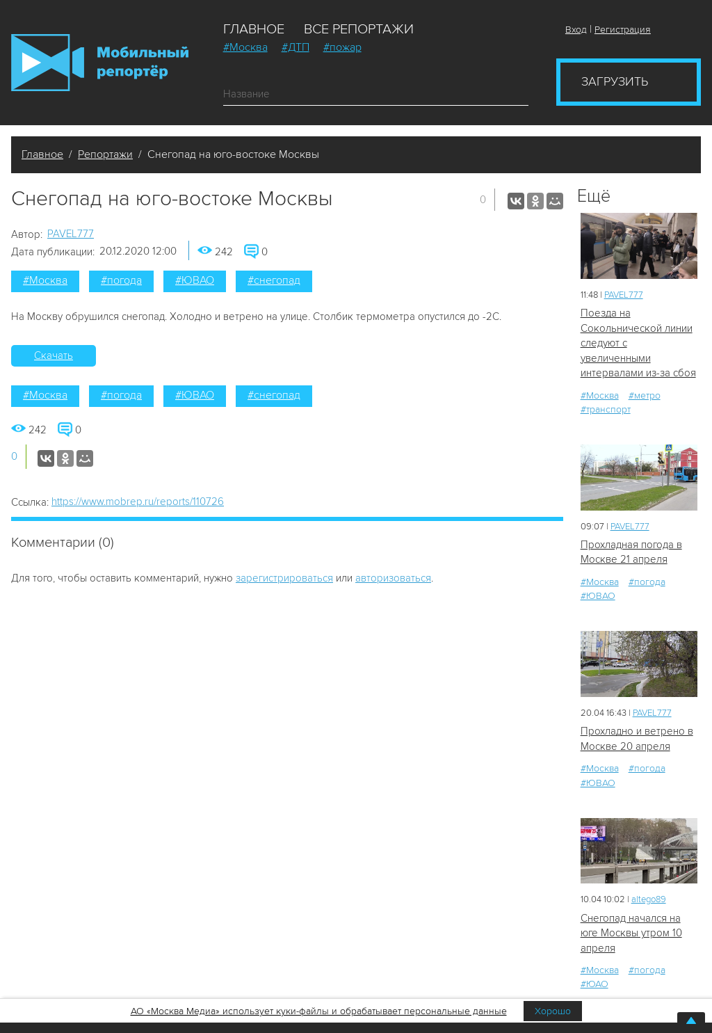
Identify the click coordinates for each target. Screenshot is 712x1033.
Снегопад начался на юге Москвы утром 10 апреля (631, 933)
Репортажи (105, 154)
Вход (576, 29)
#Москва (245, 47)
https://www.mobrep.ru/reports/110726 (137, 501)
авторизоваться (393, 578)
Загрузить (614, 81)
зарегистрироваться (284, 578)
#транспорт (606, 409)
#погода (121, 280)
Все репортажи (359, 29)
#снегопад (274, 280)
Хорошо (553, 1011)
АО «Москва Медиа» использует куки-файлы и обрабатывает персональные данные (319, 1011)
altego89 (648, 899)
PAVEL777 (70, 233)
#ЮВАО (194, 280)
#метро (645, 395)
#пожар (342, 47)
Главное (253, 29)
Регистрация (622, 29)
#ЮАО (594, 984)
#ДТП (295, 47)
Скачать (53, 355)
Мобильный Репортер (99, 62)
